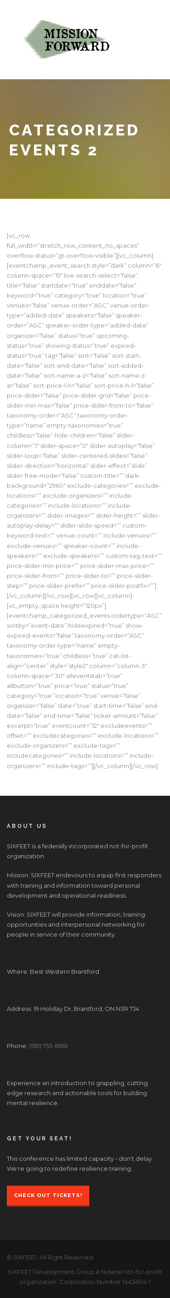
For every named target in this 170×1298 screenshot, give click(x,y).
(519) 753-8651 (48, 1045)
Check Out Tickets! (48, 1195)
